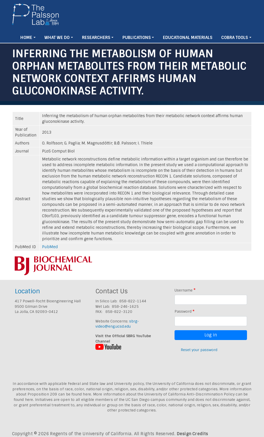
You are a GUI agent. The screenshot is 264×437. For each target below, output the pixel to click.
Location (27, 291)
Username (184, 290)
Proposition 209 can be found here (59, 394)
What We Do (57, 37)
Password (183, 311)
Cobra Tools (234, 37)
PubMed (50, 246)
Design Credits (192, 433)
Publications (136, 37)
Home (26, 37)
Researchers (96, 37)
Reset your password (199, 349)
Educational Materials (187, 37)
